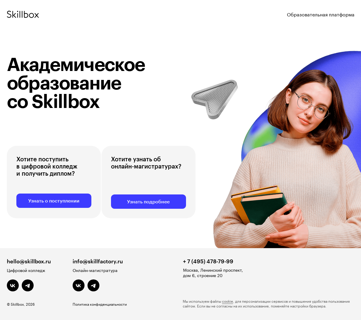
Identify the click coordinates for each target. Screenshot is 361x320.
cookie (227, 301)
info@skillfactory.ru (98, 261)
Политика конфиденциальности (100, 304)
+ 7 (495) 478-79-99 (208, 261)
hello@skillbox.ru (29, 261)
